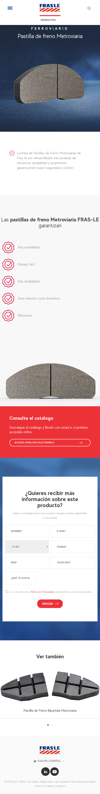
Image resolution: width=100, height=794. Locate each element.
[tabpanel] (50, 694)
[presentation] (66, 579)
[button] (50, 761)
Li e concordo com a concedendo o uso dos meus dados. (50, 591)
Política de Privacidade (42, 591)
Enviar (47, 604)
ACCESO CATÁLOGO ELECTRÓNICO (34, 442)
